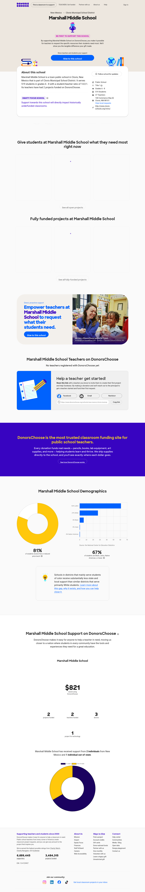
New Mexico (56, 12)
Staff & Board (79, 848)
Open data (116, 845)
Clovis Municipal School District (80, 12)
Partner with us (84, 5)
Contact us (116, 851)
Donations (106, 123)
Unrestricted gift (99, 859)
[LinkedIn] (52, 882)
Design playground (118, 848)
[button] (89, 402)
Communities (117, 840)
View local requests (103, 103)
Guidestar (36, 851)
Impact (48, 123)
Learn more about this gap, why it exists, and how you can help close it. (76, 588)
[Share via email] (89, 395)
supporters (29, 856)
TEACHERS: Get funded (67, 5)
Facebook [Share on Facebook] (64, 396)
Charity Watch (55, 848)
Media (114, 843)
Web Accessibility (80, 854)
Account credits (98, 840)
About (36, 123)
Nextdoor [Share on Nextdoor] (109, 396)
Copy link (116, 402)
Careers (77, 851)
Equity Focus (78, 843)
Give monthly (97, 851)
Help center (116, 837)
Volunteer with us (99, 854)
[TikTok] (66, 882)
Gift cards (96, 843)
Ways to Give (99, 834)
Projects (62, 123)
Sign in (125, 5)
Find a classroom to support (44, 5)
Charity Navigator (23, 851)
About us (96, 5)
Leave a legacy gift (99, 857)
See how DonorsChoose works (72, 461)
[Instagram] (44, 882)
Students (91, 123)
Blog (119, 843)
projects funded (58, 856)
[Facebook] (59, 882)
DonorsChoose (23, 5)
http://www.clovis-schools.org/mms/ (102, 107)
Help (105, 5)
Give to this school (72, 58)
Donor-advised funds (100, 845)
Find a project (98, 837)
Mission (77, 837)
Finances (77, 845)
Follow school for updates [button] (106, 74)
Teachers (76, 123)
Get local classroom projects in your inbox (90, 882)
